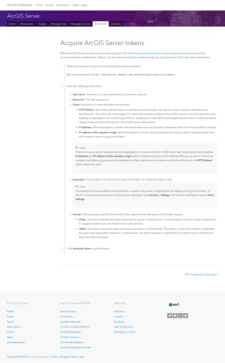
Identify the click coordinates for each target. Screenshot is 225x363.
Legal (81, 356)
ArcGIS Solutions (69, 337)
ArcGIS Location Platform (74, 326)
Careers (118, 316)
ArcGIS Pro (66, 316)
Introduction (27, 23)
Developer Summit (124, 331)
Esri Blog (119, 321)
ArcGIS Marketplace (71, 342)
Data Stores (62, 5)
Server (10, 321)
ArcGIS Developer (70, 331)
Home (12, 23)
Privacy (54, 356)
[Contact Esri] (185, 315)
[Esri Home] (173, 304)
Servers (49, 5)
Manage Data (58, 23)
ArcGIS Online (68, 311)
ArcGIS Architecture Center (75, 347)
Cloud (75, 5)
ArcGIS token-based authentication (140, 53)
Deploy (42, 23)
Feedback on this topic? (203, 274)
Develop (116, 23)
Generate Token (175, 57)
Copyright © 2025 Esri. (18, 356)
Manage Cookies (68, 356)
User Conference (123, 326)
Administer (101, 23)
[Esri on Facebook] (175, 315)
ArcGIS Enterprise (19, 5)
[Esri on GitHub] (180, 315)
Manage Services (80, 23)
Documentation (16, 342)
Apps (84, 5)
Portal (39, 5)
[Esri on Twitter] (169, 315)
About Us (119, 311)
